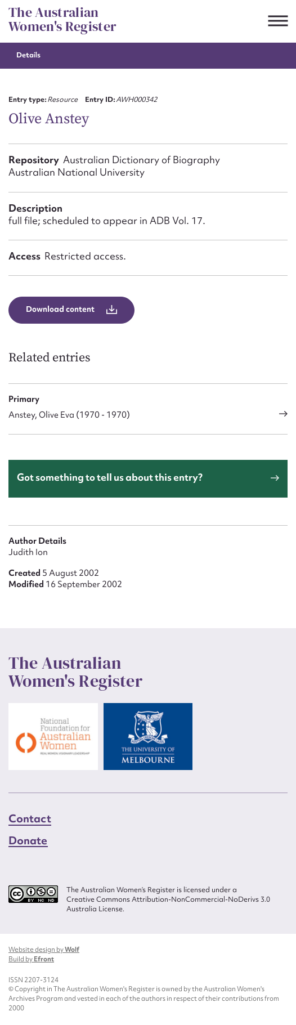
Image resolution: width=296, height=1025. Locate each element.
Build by (31, 959)
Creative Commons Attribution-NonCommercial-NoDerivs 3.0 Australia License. (168, 904)
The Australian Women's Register (62, 19)
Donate (28, 840)
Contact (29, 818)
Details (28, 55)
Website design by (43, 949)
